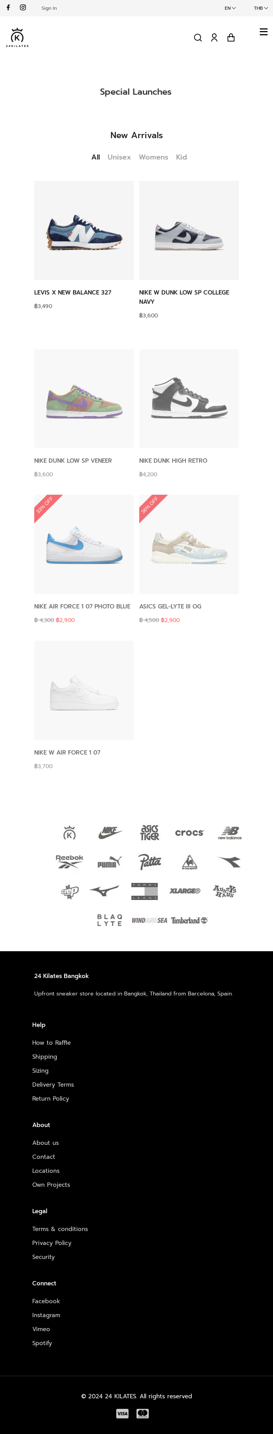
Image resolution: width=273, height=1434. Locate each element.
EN (228, 8)
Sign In (49, 8)
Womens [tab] (157, 157)
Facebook (46, 1301)
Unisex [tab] (123, 157)
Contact (43, 1157)
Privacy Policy (52, 1243)
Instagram (46, 1315)
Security (43, 1257)
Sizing (40, 1070)
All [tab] (99, 157)
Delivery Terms (53, 1084)
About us (45, 1143)
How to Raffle (51, 1043)
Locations (46, 1171)
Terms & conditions (60, 1229)
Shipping (44, 1057)
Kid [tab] (185, 157)
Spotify (42, 1343)
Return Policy (50, 1098)
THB (258, 8)
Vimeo (41, 1329)
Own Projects (51, 1185)
